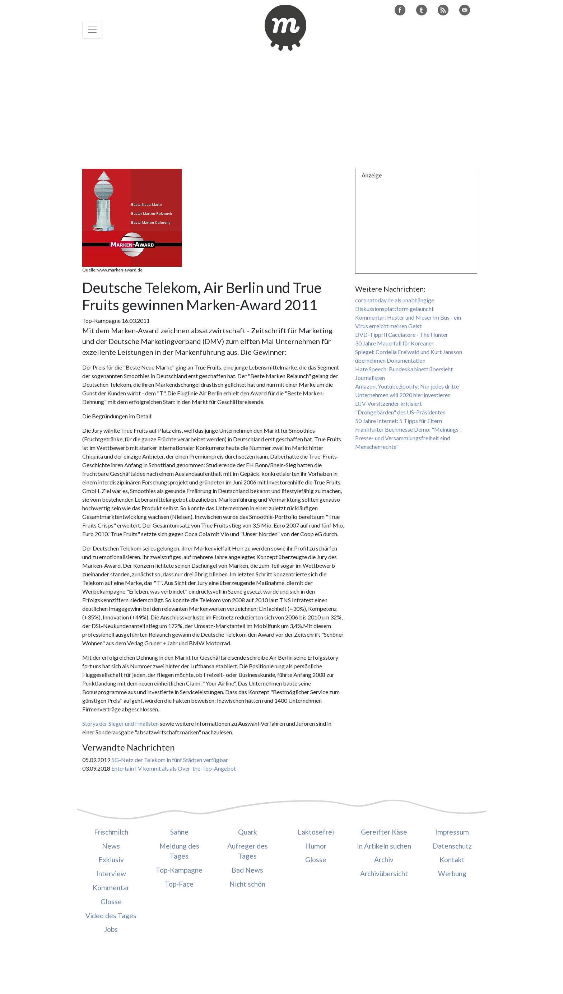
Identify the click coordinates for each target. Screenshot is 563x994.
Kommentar (111, 887)
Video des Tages (110, 915)
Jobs (111, 929)
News (111, 846)
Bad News (247, 870)
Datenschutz (452, 846)
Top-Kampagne (179, 870)
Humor (315, 846)
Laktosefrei (316, 832)
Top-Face (179, 884)
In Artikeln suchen (384, 846)
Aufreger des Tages (247, 851)
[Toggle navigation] (92, 30)
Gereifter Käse (384, 832)
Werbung (452, 873)
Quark (247, 832)
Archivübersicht (384, 873)
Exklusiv (111, 859)
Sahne (179, 832)
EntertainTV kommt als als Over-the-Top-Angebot (173, 768)
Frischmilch (111, 832)
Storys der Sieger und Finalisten (120, 723)
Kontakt (452, 859)
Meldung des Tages (179, 851)
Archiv (384, 859)
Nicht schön (247, 884)
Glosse (111, 901)
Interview (111, 873)
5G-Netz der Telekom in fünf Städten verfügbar (169, 759)
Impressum (452, 832)
